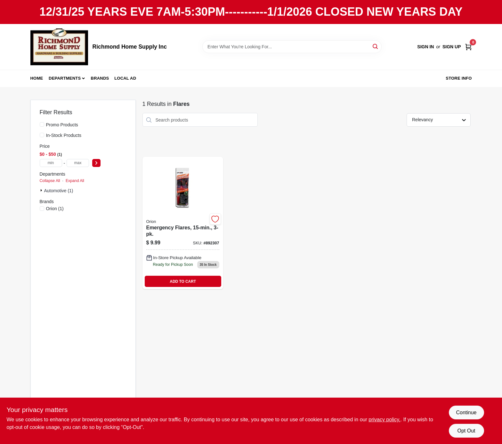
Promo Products (62, 124)
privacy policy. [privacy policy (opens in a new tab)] (384, 419)
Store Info (459, 78)
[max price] (78, 163)
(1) (55, 208)
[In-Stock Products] (42, 135)
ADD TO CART (183, 281)
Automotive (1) (58, 190)
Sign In (425, 46)
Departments (65, 78)
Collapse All (50, 180)
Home (36, 78)
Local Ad (125, 78)
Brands (100, 78)
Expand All (75, 180)
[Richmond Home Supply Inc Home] (59, 46)
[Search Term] (292, 46)
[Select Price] (96, 163)
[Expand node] (42, 190)
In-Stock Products (64, 135)
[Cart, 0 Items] (468, 47)
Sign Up (451, 46)
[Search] (375, 46)
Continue (466, 412)
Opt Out (466, 430)
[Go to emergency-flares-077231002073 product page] (182, 223)
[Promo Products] (42, 124)
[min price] (51, 163)
